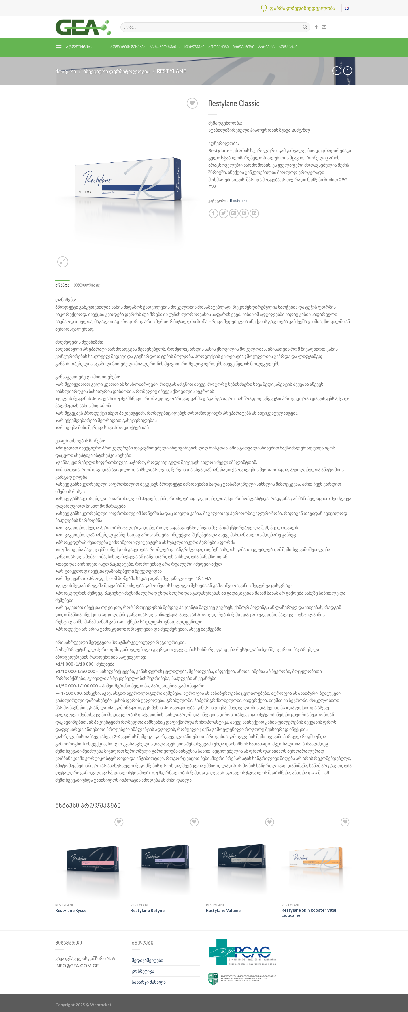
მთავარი (65, 71)
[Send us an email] (324, 27)
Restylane (171, 71)
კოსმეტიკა (143, 970)
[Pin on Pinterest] (244, 213)
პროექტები (243, 47)
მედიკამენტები (147, 960)
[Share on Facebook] (213, 213)
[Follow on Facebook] (316, 27)
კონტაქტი (288, 47)
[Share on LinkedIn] (254, 213)
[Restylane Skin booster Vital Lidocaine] (317, 858)
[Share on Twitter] (223, 213)
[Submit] (305, 27)
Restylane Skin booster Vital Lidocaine (309, 913)
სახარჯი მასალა (149, 982)
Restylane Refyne (148, 910)
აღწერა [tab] (62, 286)
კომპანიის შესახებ (127, 47)
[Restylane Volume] (241, 858)
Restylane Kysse (70, 910)
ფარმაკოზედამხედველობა (302, 8)
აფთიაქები (218, 47)
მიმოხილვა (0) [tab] (87, 286)
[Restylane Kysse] (90, 858)
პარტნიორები (165, 47)
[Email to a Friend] (234, 213)
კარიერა (266, 47)
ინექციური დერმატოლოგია (116, 71)
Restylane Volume (223, 910)
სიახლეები (194, 47)
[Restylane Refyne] (166, 858)
